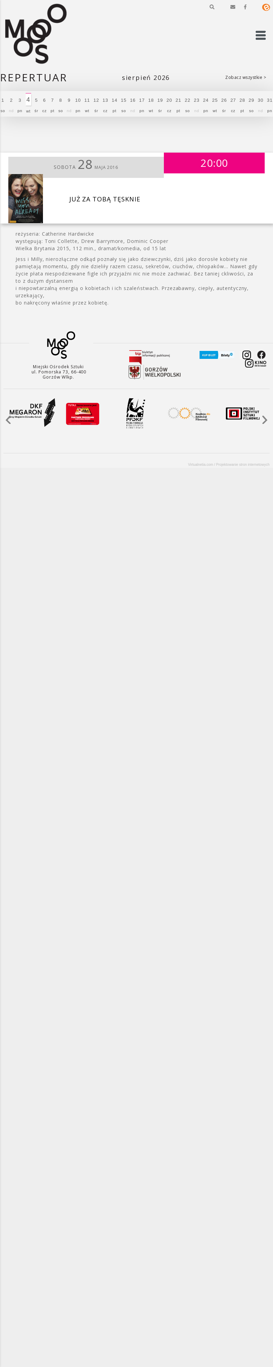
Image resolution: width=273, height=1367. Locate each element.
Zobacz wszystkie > (245, 77)
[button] (212, 7)
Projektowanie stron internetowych (243, 465)
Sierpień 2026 (146, 78)
